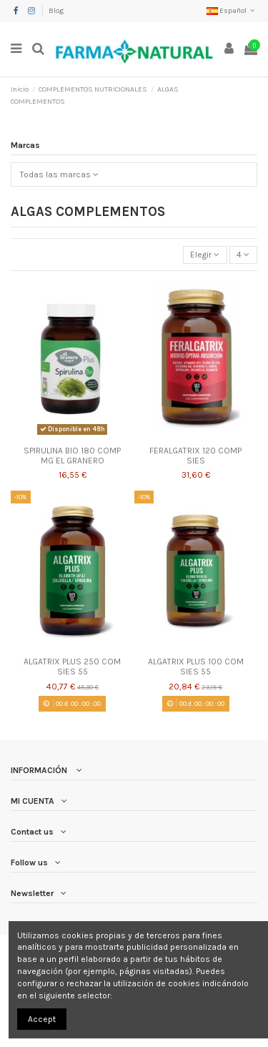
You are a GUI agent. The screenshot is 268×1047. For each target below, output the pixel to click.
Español (232, 10)
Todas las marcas (59, 174)
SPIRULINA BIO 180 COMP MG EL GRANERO (72, 456)
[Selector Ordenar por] (205, 255)
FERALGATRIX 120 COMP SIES (195, 456)
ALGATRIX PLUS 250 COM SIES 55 (72, 667)
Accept (42, 1019)
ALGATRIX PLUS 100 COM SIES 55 (196, 667)
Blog (56, 10)
